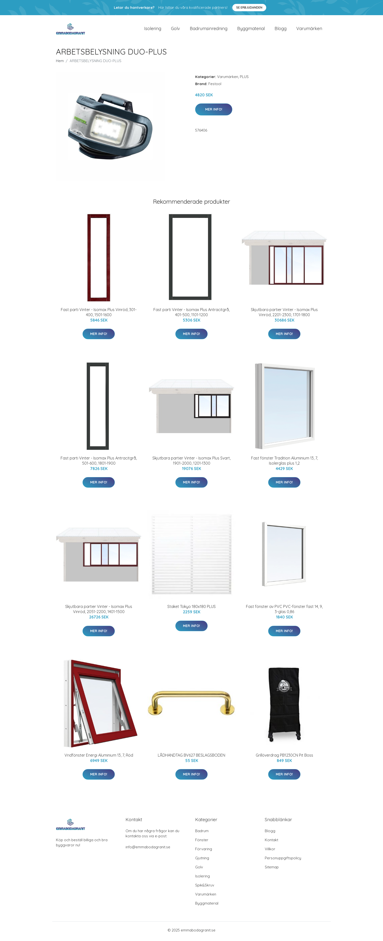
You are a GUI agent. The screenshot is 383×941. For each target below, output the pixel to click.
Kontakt (271, 842)
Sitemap (272, 869)
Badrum (202, 833)
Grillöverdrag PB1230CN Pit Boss (284, 757)
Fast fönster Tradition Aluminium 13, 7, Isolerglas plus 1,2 (284, 463)
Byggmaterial (251, 30)
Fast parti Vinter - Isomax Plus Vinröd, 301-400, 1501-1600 (99, 315)
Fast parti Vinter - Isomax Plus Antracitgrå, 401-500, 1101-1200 (191, 315)
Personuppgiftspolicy (283, 860)
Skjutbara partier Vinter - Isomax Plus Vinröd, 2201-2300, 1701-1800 (284, 315)
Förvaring (203, 851)
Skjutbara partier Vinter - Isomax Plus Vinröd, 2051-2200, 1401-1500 (98, 612)
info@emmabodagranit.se (148, 849)
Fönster (201, 842)
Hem (60, 63)
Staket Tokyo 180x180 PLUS (191, 609)
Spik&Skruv (204, 887)
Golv (175, 30)
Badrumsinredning (208, 30)
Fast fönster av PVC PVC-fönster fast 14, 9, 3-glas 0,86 (284, 612)
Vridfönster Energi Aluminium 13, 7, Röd (98, 757)
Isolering (152, 30)
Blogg (281, 30)
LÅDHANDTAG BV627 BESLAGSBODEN (191, 757)
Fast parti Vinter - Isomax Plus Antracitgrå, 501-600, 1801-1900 (99, 463)
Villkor (270, 851)
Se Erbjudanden (249, 7)
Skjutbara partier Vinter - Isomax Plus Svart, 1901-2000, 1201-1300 (191, 463)
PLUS (244, 79)
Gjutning (202, 860)
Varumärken (309, 30)
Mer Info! (213, 112)
